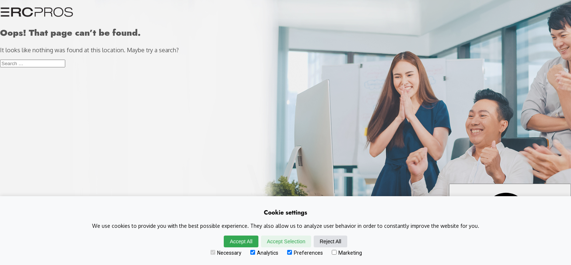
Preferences (305, 253)
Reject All (330, 241)
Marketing (347, 253)
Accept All (241, 241)
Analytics (264, 253)
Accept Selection (286, 241)
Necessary (225, 253)
